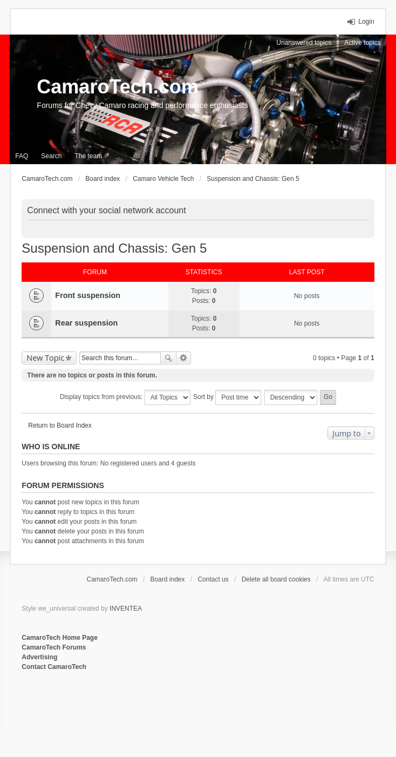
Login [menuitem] (366, 21)
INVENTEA (126, 608)
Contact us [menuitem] (212, 579)
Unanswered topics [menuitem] (303, 42)
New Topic (45, 358)
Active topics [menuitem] (362, 42)
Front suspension (87, 295)
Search (168, 358)
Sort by (227, 397)
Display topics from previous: (125, 397)
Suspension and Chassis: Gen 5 (114, 248)
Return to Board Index (59, 425)
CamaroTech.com (117, 87)
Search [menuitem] (51, 156)
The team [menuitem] (88, 156)
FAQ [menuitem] (21, 156)
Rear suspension (86, 323)
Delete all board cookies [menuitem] (276, 579)
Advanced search (183, 358)
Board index (167, 579)
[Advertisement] (153, 707)
